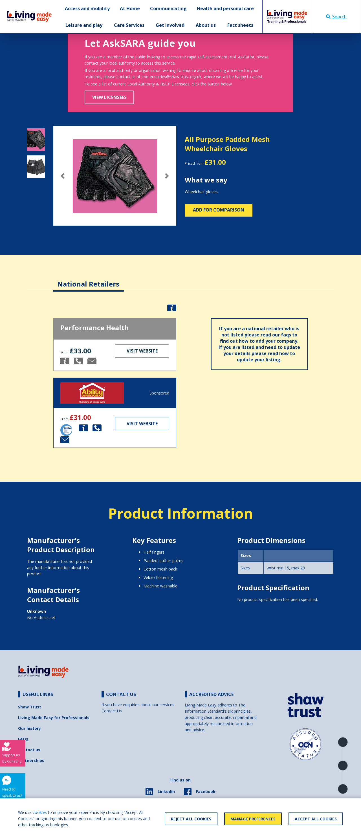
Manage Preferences (253, 819)
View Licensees (109, 97)
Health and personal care (225, 8)
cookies (40, 812)
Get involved (170, 25)
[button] (62, 176)
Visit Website (142, 351)
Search (336, 17)
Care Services (129, 25)
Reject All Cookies (191, 819)
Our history (29, 728)
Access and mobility (87, 8)
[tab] (88, 279)
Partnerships (31, 760)
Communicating (168, 8)
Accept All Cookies (316, 819)
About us (206, 25)
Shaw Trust (29, 707)
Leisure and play (83, 25)
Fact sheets (240, 25)
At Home (130, 8)
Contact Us (112, 711)
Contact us (29, 749)
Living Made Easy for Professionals (53, 717)
